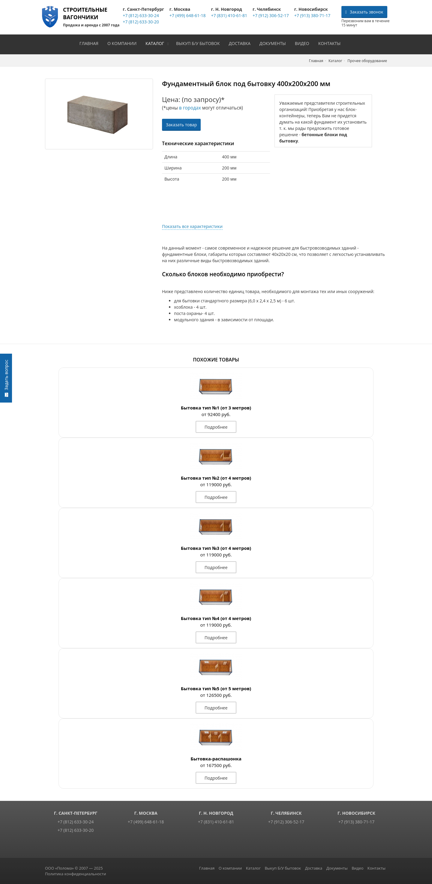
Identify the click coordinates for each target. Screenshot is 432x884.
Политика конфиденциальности (75, 873)
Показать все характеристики (192, 226)
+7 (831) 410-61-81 (229, 15)
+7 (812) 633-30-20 (140, 22)
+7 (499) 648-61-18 (187, 15)
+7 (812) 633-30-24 (140, 15)
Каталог (157, 43)
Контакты (331, 43)
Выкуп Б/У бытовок (200, 43)
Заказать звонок (364, 12)
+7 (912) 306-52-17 (270, 15)
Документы (275, 43)
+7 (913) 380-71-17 (312, 15)
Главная (91, 43)
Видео (304, 43)
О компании (124, 43)
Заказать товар (181, 124)
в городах (190, 107)
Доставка (242, 43)
